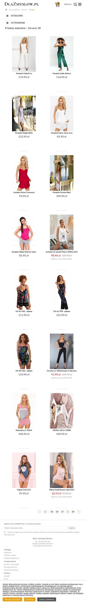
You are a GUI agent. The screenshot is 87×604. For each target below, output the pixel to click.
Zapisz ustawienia (46, 599)
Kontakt (7, 576)
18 (68, 512)
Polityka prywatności (11, 558)
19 (73, 512)
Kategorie (17, 16)
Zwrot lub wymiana (11, 570)
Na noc (24, 10)
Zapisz (72, 528)
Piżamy (32, 10)
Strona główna (14, 10)
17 (62, 512)
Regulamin (8, 553)
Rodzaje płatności (10, 567)
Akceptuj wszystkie (12, 599)
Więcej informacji (26, 595)
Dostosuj (29, 599)
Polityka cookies (10, 555)
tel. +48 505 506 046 (42, 541)
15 (52, 512)
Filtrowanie (18, 23)
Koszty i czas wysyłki (11, 564)
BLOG (6, 579)
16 (57, 512)
